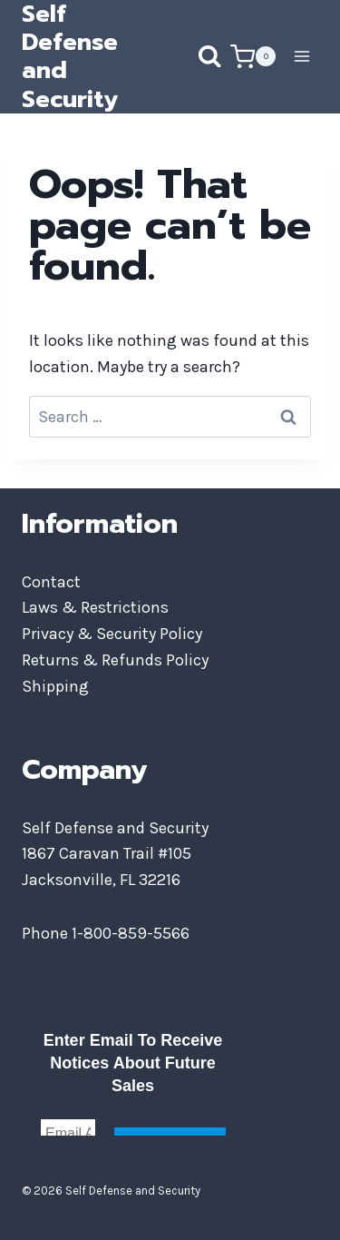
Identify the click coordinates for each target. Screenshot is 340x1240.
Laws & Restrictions (95, 607)
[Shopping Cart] (253, 56)
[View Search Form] (191, 56)
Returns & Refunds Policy (115, 660)
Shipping (55, 686)
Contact (51, 582)
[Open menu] (301, 57)
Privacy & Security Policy (112, 634)
